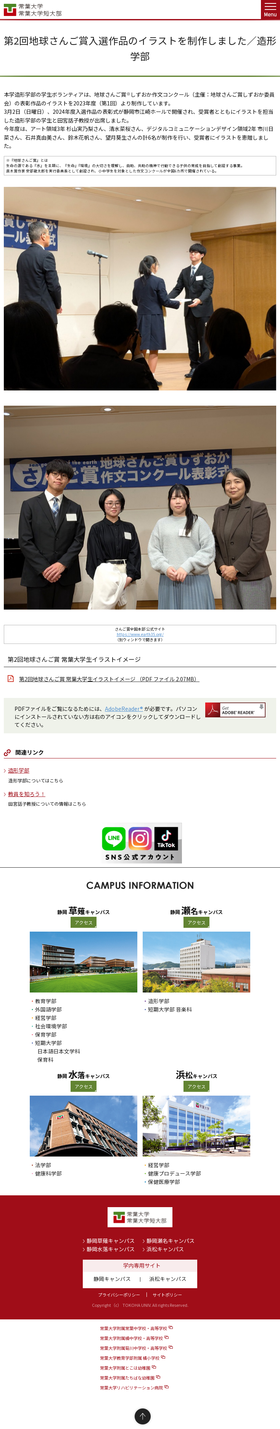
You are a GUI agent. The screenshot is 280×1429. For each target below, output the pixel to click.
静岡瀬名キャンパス (170, 1240)
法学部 (43, 1165)
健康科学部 (48, 1173)
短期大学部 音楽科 (170, 1009)
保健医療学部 (164, 1181)
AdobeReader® (124, 708)
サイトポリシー (167, 1295)
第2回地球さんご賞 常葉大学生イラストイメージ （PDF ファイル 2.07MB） (109, 679)
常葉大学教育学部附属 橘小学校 (129, 1358)
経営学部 (45, 1017)
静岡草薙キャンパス (111, 1240)
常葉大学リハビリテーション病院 (131, 1387)
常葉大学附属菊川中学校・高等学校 (133, 1348)
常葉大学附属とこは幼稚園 (125, 1368)
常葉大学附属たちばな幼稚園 (127, 1378)
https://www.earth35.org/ (140, 634)
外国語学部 (48, 1009)
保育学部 (45, 1034)
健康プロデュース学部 (174, 1173)
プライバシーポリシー (119, 1295)
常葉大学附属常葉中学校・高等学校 (133, 1328)
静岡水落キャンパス (111, 1249)
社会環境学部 (51, 1026)
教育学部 (45, 1001)
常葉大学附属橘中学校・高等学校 (131, 1338)
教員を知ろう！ (26, 794)
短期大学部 (48, 1043)
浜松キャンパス (165, 1249)
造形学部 (18, 770)
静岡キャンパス (112, 1278)
